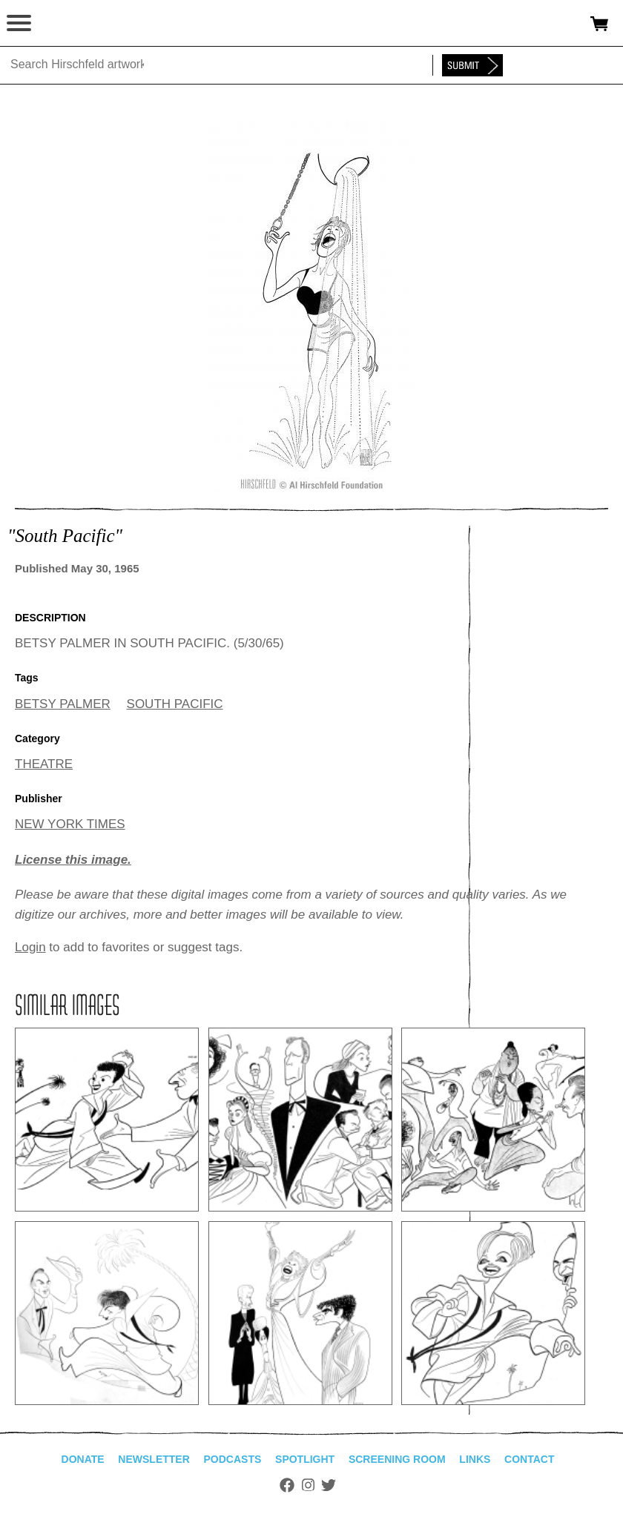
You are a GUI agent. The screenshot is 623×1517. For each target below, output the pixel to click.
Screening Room (397, 1459)
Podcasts (233, 1459)
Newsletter (153, 1459)
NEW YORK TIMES (70, 824)
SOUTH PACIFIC (175, 704)
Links (474, 1459)
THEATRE (44, 764)
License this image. (73, 860)
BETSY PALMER (63, 704)
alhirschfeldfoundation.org (63, 24)
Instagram (308, 1485)
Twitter (328, 1485)
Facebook (287, 1485)
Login (30, 947)
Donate (83, 1459)
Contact (529, 1459)
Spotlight (304, 1459)
